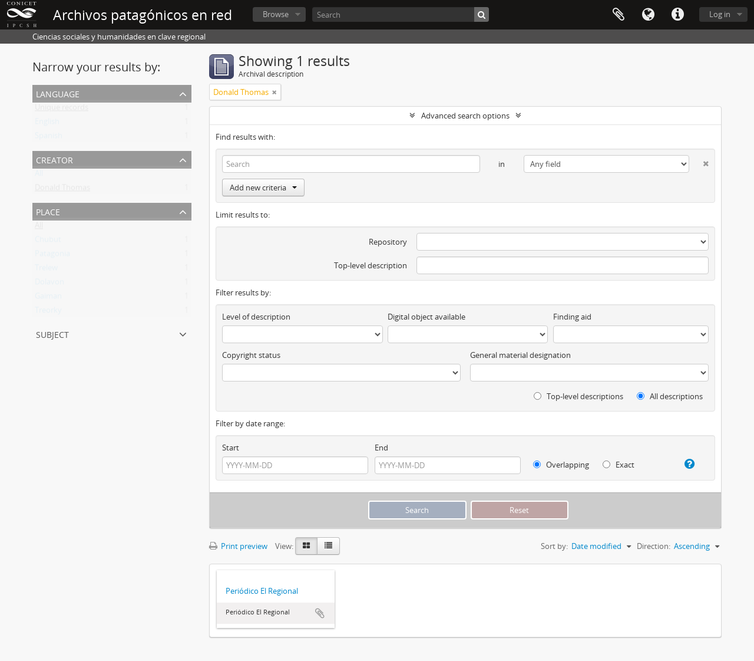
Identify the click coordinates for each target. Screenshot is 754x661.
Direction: (653, 546)
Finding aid (572, 316)
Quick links (677, 14)
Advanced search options (465, 115)
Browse (276, 14)
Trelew (46, 270)
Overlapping (561, 464)
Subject (52, 333)
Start (230, 447)
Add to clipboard (320, 613)
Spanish (48, 138)
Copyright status (251, 355)
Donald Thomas (62, 190)
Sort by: (554, 546)
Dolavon (49, 284)
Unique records (61, 109)
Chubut (48, 241)
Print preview (238, 546)
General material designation (520, 355)
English (47, 124)
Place (48, 211)
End (381, 447)
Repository (388, 241)
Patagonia (52, 256)
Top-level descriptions (578, 396)
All (39, 175)
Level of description (256, 316)
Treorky (48, 312)
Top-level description (370, 265)
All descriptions (670, 396)
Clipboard (618, 14)
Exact (618, 464)
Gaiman (48, 298)
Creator (54, 159)
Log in (719, 14)
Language (648, 14)
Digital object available (426, 316)
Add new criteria (263, 187)
